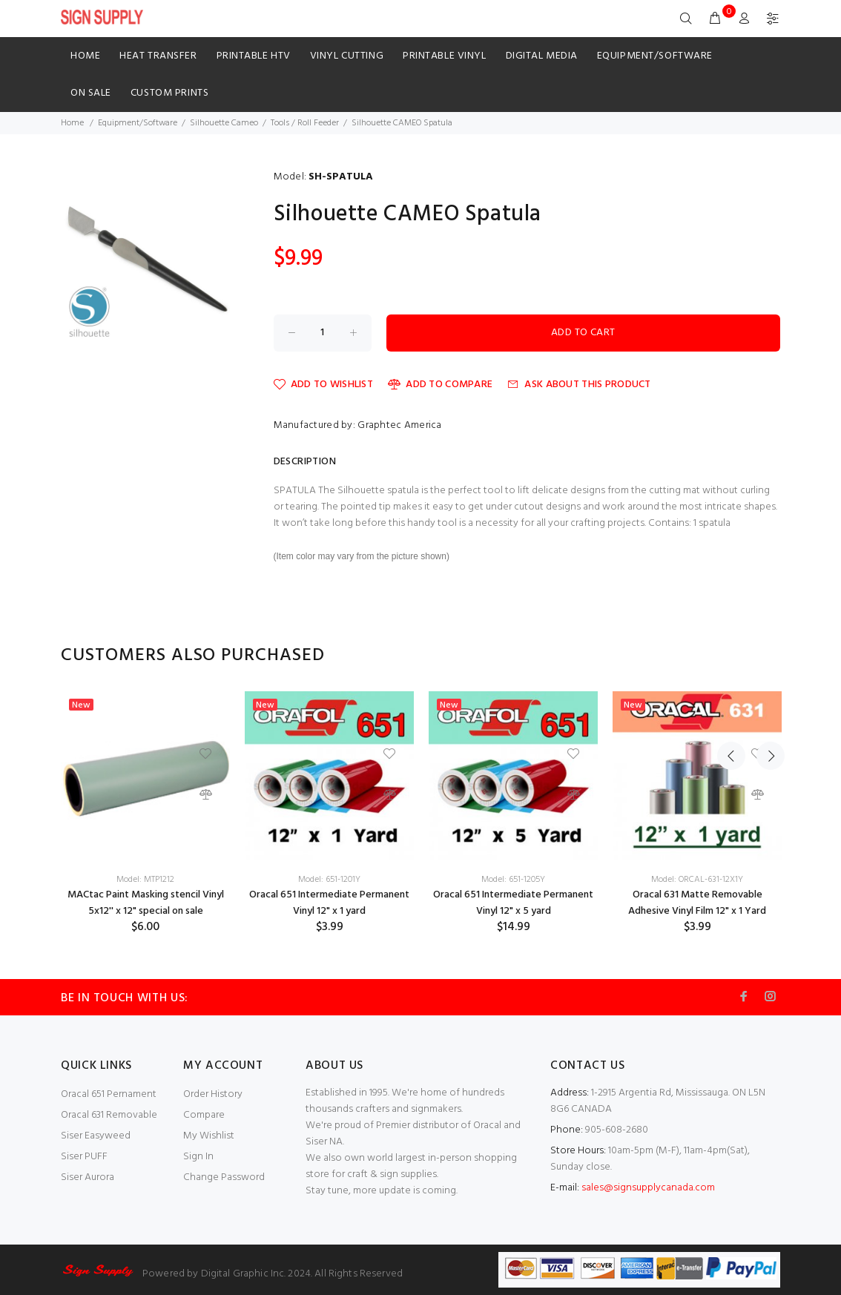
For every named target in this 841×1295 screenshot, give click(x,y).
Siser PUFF (84, 1156)
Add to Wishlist (323, 384)
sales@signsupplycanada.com (648, 1187)
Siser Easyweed (96, 1135)
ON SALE (90, 93)
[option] (145, 813)
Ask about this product (578, 384)
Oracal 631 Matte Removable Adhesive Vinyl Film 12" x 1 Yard (697, 903)
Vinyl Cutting (346, 56)
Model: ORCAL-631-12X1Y (697, 879)
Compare (204, 1115)
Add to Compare (440, 384)
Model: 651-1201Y (329, 879)
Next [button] (766, 656)
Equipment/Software (655, 56)
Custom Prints (169, 93)
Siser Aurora (87, 1177)
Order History (213, 1094)
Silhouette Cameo (224, 123)
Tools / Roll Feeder (305, 123)
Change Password (224, 1177)
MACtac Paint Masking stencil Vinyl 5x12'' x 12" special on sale (145, 903)
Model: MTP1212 (145, 879)
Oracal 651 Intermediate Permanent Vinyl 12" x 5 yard (513, 903)
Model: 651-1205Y (513, 879)
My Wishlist (208, 1135)
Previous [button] (731, 656)
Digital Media (542, 56)
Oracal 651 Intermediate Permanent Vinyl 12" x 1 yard (329, 903)
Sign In (198, 1156)
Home (85, 56)
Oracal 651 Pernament (108, 1094)
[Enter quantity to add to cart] (323, 333)
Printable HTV (254, 56)
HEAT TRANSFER (158, 56)
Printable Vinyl (444, 56)
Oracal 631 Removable (109, 1115)
